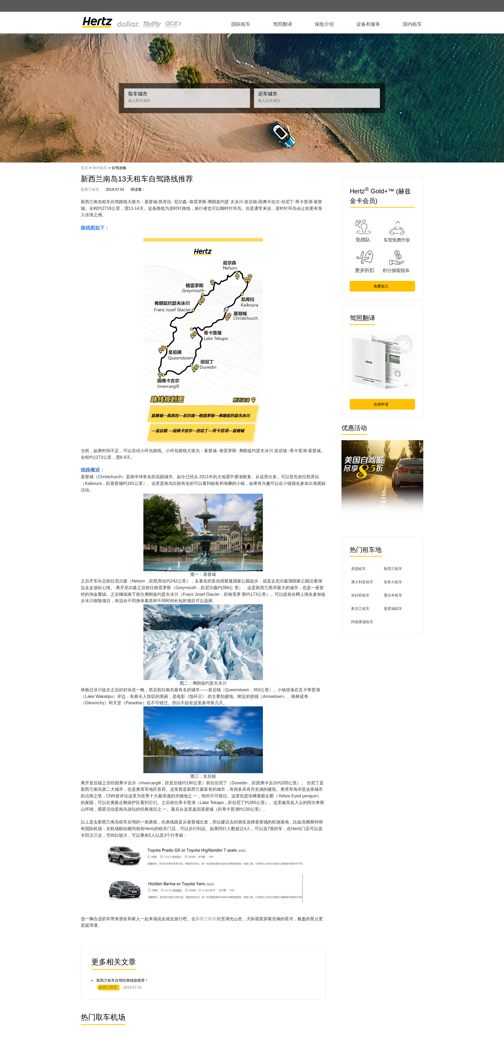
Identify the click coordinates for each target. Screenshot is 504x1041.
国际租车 (240, 24)
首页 (84, 168)
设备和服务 (368, 24)
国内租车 (412, 24)
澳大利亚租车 (362, 582)
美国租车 (358, 569)
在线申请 (382, 404)
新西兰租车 (90, 189)
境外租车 (99, 168)
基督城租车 (393, 608)
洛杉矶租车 (360, 595)
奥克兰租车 (360, 608)
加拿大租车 (393, 582)
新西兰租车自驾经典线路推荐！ (122, 980)
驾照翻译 (282, 24)
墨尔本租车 (393, 595)
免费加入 (382, 286)
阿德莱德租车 (362, 622)
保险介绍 (324, 24)
